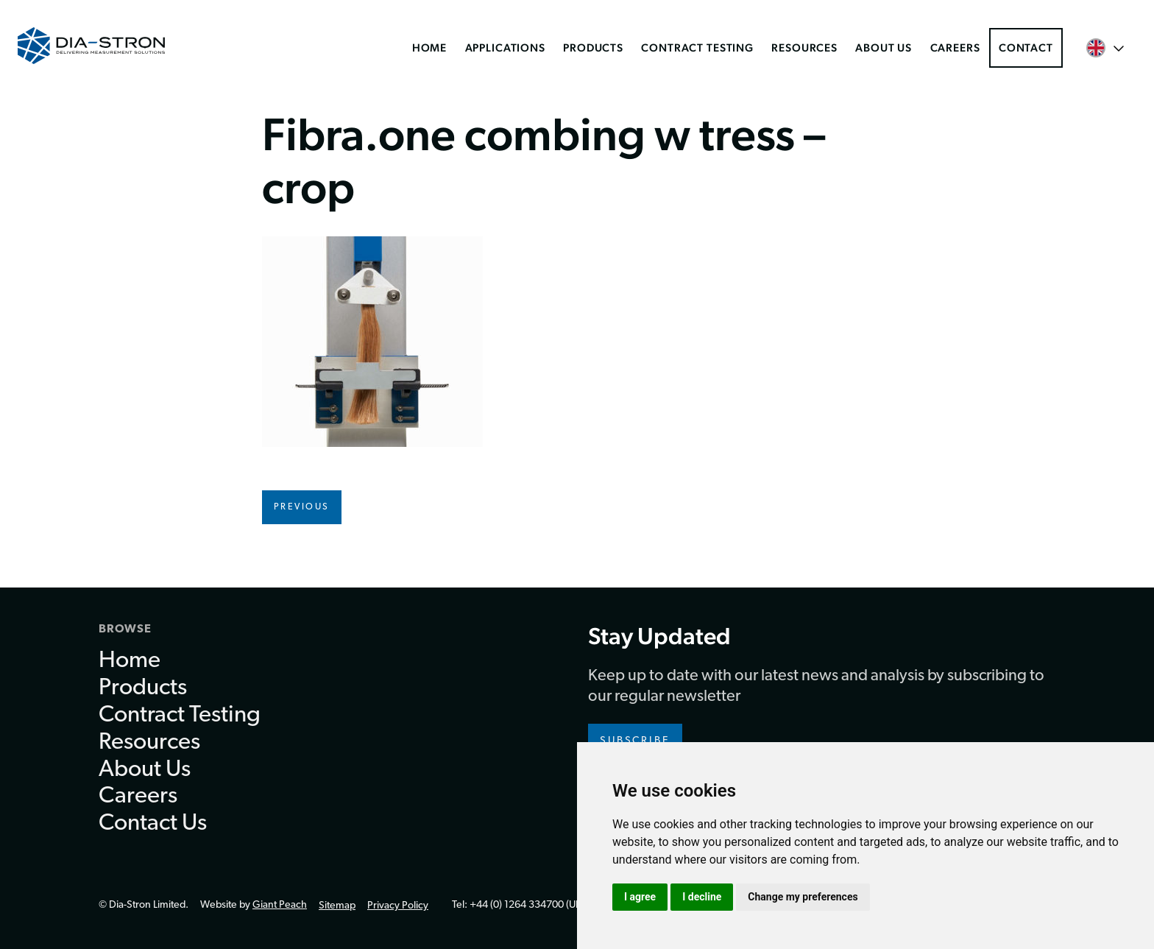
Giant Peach (279, 905)
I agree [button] (640, 897)
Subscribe (635, 741)
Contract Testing (697, 47)
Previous (302, 507)
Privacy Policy (397, 905)
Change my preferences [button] (802, 897)
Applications (505, 47)
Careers (955, 47)
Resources (804, 47)
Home (429, 47)
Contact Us (153, 824)
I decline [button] (701, 897)
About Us (883, 47)
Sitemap (337, 905)
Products (593, 47)
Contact (1026, 47)
